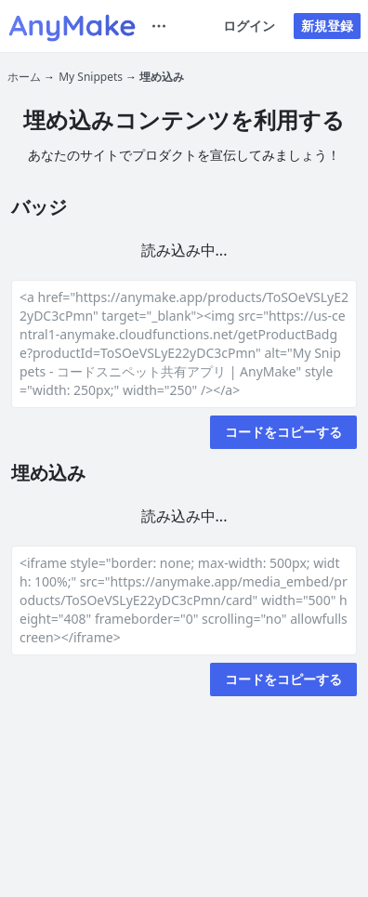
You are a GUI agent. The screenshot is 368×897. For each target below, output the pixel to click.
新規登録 (327, 25)
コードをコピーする (283, 432)
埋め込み (161, 77)
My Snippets (91, 77)
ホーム (24, 77)
